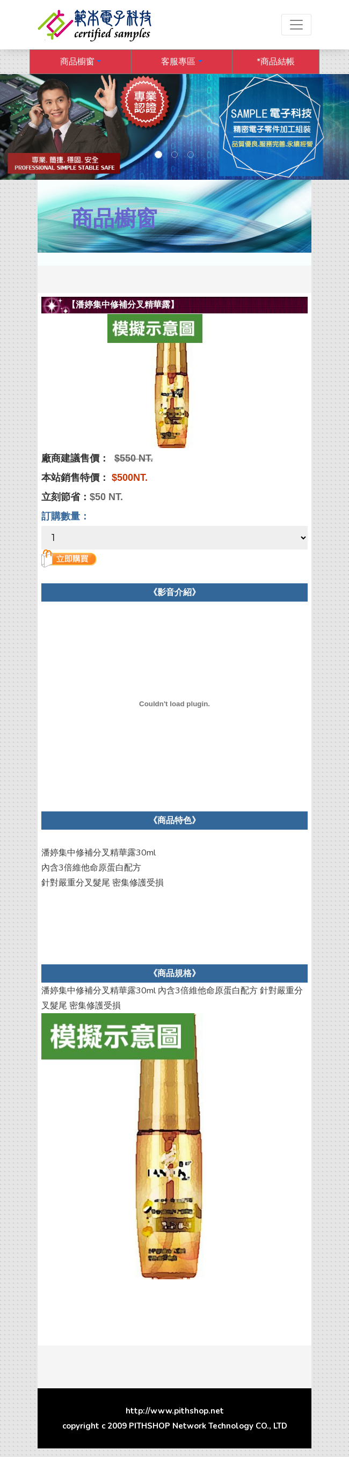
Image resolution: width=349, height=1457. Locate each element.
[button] (80, 62)
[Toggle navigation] (296, 24)
